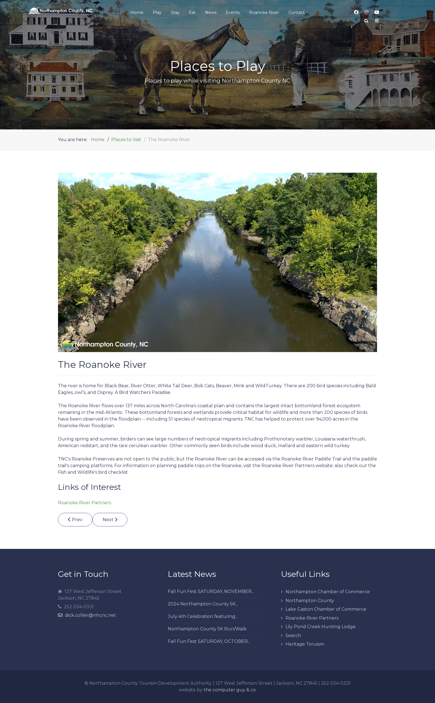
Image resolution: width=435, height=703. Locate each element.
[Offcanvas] (377, 21)
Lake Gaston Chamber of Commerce (325, 609)
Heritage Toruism (304, 644)
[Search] (366, 21)
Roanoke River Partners (84, 502)
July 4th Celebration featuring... (203, 616)
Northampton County (309, 600)
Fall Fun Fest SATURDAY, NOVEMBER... (211, 591)
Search (293, 635)
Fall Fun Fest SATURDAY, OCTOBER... (209, 641)
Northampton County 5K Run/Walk (207, 628)
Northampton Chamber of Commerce (327, 591)
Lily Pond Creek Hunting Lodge (320, 626)
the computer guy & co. (230, 689)
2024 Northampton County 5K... (203, 604)
